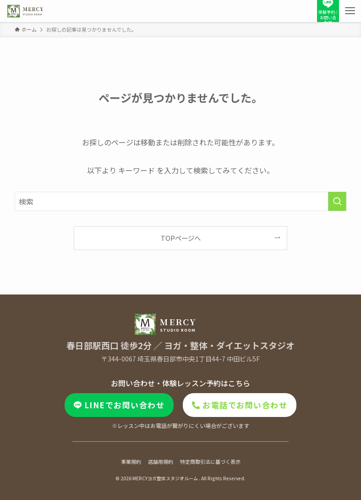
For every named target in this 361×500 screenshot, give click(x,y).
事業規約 (131, 461)
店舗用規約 (160, 461)
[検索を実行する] (337, 201)
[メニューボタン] (350, 11)
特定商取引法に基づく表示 (210, 461)
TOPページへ (181, 238)
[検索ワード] (181, 201)
